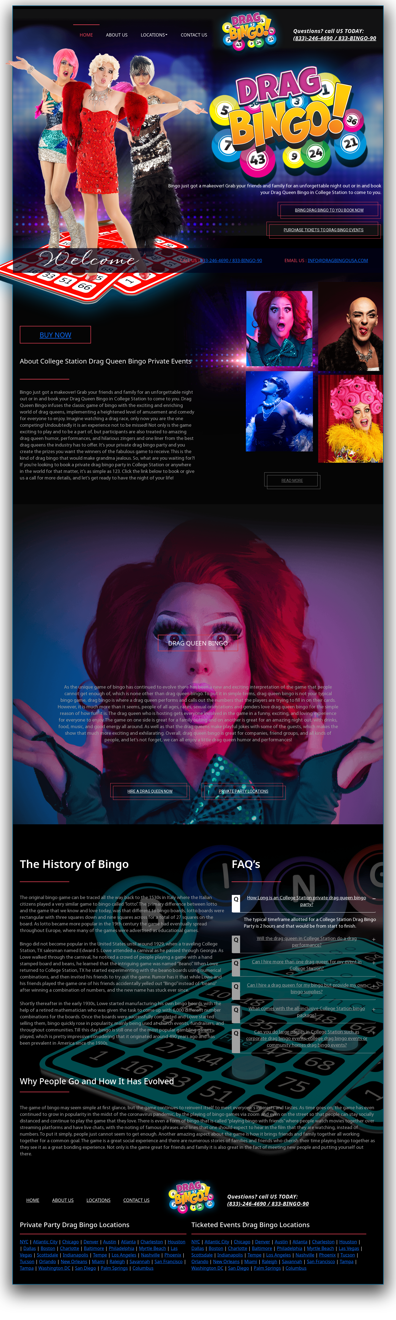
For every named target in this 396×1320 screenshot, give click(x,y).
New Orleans (74, 1261)
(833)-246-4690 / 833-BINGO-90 (334, 38)
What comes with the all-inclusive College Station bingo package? (307, 1012)
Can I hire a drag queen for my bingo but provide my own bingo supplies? (306, 988)
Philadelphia (121, 1248)
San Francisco (169, 1261)
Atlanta (128, 1241)
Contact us (194, 34)
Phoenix (172, 1255)
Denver (91, 1241)
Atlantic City (45, 1241)
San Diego (85, 1268)
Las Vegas (349, 1248)
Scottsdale (47, 1255)
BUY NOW (56, 334)
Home (86, 34)
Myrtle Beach (152, 1248)
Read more (292, 480)
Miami (98, 1261)
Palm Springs (114, 1268)
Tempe (100, 1255)
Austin (109, 1241)
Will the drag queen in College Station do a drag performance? (307, 942)
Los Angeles (124, 1255)
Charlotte (69, 1248)
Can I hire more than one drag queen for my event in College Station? (307, 965)
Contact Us (138, 1200)
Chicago (70, 1241)
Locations (153, 34)
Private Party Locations (243, 791)
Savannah (140, 1261)
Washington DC (54, 1268)
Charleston (152, 1241)
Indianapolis (75, 1255)
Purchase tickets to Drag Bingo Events (323, 229)
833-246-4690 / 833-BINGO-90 (231, 260)
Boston (48, 1248)
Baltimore (94, 1248)
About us (117, 34)
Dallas (29, 1248)
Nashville (150, 1255)
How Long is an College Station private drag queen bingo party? (306, 901)
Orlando (47, 1261)
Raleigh (117, 1261)
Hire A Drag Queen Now (150, 791)
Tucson (27, 1261)
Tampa (27, 1268)
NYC (24, 1241)
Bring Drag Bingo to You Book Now (329, 209)
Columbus (143, 1268)
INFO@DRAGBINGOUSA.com (338, 260)
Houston (176, 1241)
